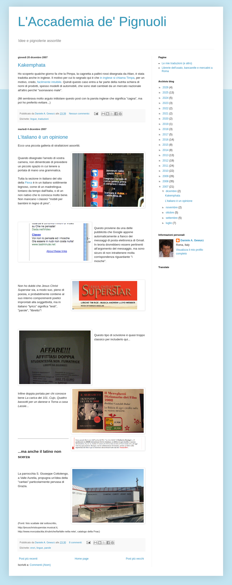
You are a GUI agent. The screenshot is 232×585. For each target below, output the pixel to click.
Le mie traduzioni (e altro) (177, 63)
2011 (166, 165)
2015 (166, 144)
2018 (166, 129)
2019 (166, 124)
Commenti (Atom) (40, 564)
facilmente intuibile (49, 82)
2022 (166, 108)
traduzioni (43, 119)
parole (47, 547)
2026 (166, 87)
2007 (166, 186)
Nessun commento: (80, 113)
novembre (172, 207)
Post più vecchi (135, 558)
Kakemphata (32, 65)
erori (32, 547)
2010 (166, 170)
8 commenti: (76, 542)
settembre (172, 217)
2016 (166, 139)
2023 (166, 103)
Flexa (28, 182)
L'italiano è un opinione (43, 137)
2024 (166, 97)
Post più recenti (28, 558)
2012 (166, 160)
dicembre (172, 191)
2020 (166, 118)
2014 (166, 150)
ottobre (170, 212)
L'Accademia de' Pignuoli (92, 21)
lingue (33, 119)
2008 (166, 181)
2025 (166, 92)
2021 (166, 113)
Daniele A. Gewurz (192, 240)
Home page (82, 558)
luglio (169, 223)
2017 (166, 134)
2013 (166, 155)
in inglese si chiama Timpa (117, 77)
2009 (166, 176)
